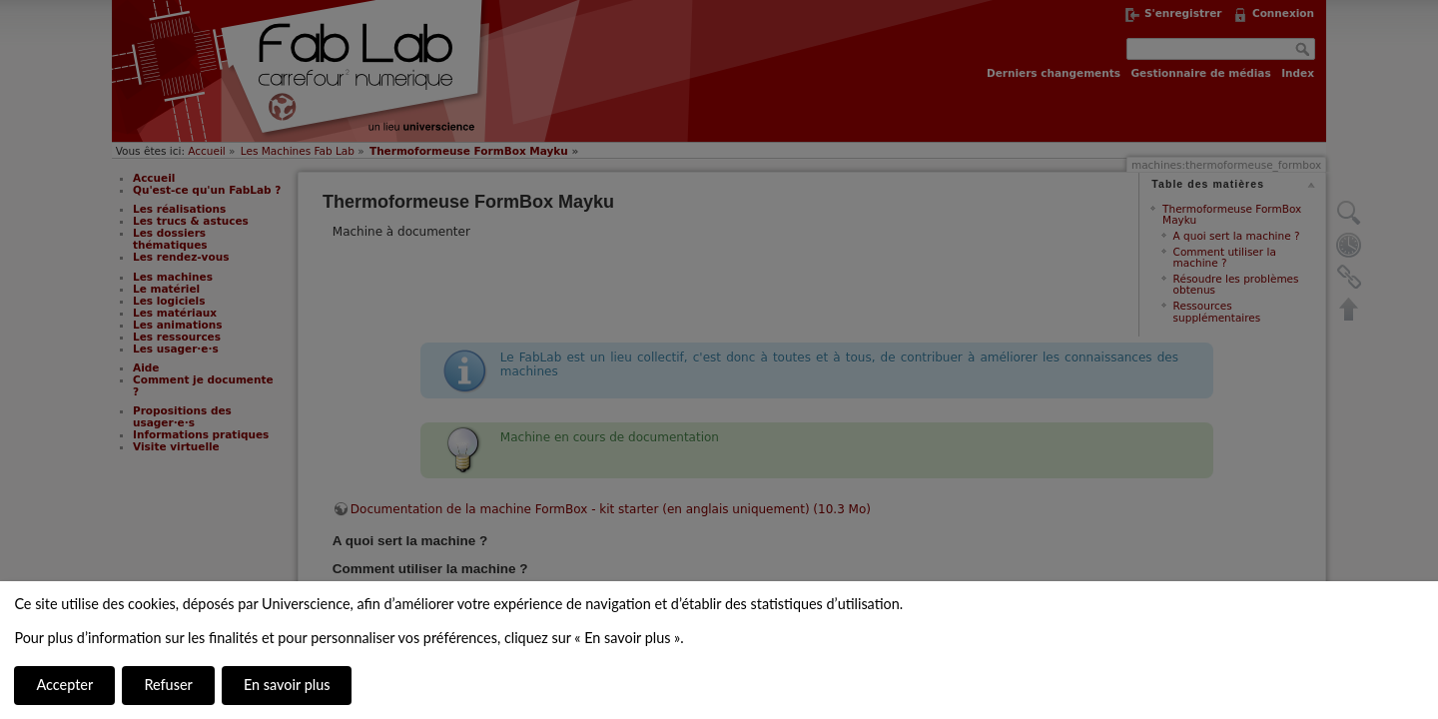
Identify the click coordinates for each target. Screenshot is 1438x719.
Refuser (168, 684)
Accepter (64, 684)
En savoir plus (287, 684)
